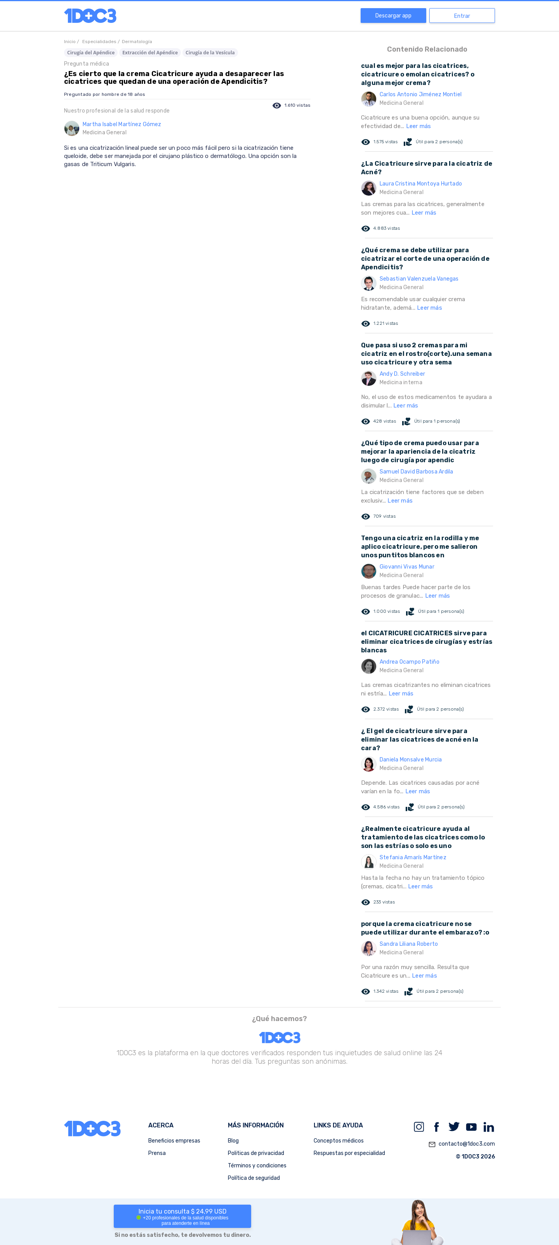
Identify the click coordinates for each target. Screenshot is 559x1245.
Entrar (462, 16)
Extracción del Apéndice (150, 52)
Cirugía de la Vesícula (210, 52)
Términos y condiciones (257, 1165)
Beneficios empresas (174, 1140)
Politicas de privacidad (256, 1153)
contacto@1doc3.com (461, 1144)
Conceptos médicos (339, 1140)
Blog (233, 1140)
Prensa (157, 1153)
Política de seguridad (254, 1178)
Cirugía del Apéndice (91, 52)
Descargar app (393, 15)
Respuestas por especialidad (349, 1153)
